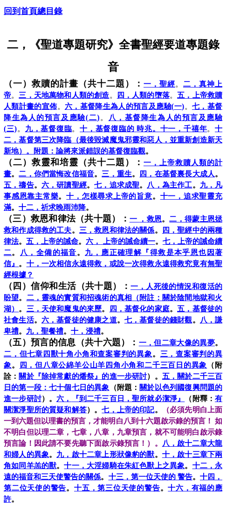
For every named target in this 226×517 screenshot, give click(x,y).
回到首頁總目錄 (33, 11)
